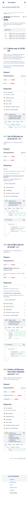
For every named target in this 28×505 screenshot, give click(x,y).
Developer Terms (13, 487)
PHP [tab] (22, 121)
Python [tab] (18, 121)
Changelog (12, 479)
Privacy (11, 484)
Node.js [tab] (9, 121)
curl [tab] (6, 122)
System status (13, 482)
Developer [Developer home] (12, 2)
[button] (25, 2)
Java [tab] (14, 121)
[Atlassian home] (3, 2)
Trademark (12, 490)
